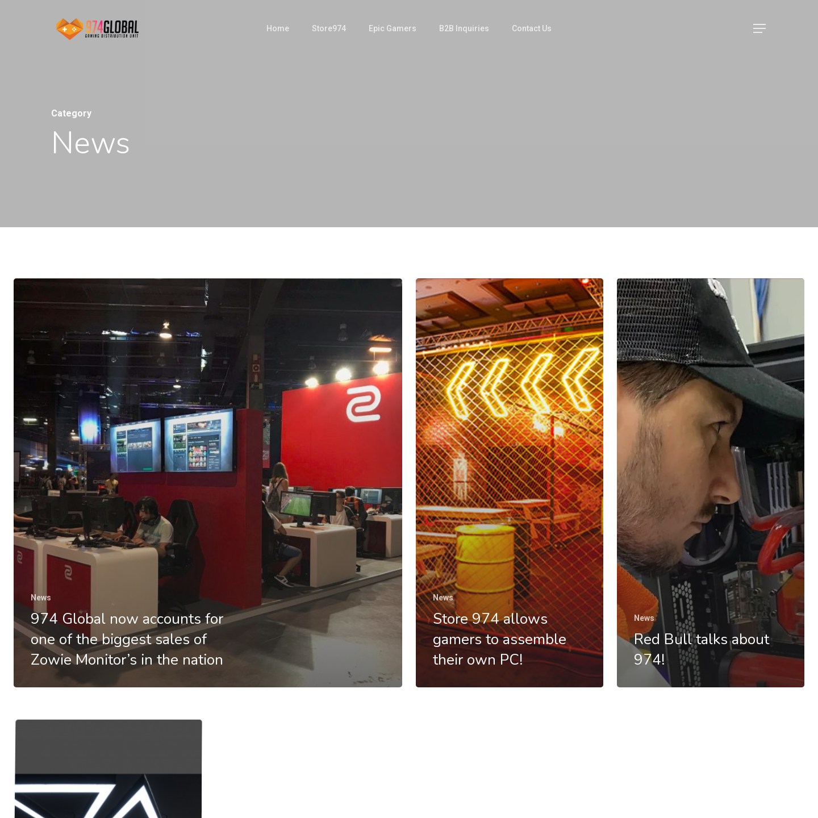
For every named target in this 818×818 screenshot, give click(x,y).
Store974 (329, 28)
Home (277, 28)
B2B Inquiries (464, 28)
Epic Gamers (392, 28)
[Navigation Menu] (760, 28)
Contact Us (532, 28)
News (41, 597)
